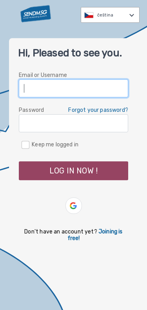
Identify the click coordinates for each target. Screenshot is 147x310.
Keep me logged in (55, 144)
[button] (73, 205)
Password (31, 110)
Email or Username (43, 75)
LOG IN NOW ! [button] (73, 170)
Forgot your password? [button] (98, 110)
